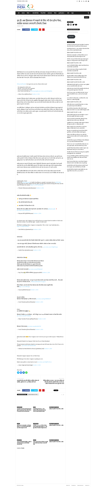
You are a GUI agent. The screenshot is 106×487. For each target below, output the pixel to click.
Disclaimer (74, 485)
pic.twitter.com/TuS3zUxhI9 (29, 345)
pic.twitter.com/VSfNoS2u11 (24, 210)
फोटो (68, 13)
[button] (88, 13)
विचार (55, 13)
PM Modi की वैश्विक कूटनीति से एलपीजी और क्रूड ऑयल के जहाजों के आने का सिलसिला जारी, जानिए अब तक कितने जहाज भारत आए (77, 157)
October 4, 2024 (36, 94)
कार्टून (72, 13)
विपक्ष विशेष (43, 13)
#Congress (43, 281)
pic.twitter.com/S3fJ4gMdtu (45, 91)
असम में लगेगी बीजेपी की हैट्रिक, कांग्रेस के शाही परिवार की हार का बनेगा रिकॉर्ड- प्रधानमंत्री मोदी (24, 443)
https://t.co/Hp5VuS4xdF (23, 226)
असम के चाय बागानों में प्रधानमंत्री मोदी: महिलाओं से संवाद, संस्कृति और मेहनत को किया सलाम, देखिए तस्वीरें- (77, 119)
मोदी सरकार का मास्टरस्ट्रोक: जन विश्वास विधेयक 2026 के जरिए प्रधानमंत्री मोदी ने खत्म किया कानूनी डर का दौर (24, 426)
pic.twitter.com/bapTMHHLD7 (43, 298)
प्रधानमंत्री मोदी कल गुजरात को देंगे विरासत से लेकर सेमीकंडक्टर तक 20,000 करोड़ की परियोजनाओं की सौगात (78, 140)
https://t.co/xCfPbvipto (24, 286)
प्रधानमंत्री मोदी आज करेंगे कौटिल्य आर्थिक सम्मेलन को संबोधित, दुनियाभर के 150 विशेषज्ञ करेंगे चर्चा (28, 381)
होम (19, 13)
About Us (68, 485)
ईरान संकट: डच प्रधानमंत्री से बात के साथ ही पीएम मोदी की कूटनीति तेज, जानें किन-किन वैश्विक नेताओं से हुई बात (77, 131)
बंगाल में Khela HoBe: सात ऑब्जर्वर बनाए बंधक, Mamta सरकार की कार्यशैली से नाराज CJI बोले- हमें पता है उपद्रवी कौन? (77, 94)
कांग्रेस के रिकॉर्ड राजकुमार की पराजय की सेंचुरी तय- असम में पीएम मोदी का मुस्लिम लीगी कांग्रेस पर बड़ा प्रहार (77, 115)
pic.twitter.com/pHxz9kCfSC (34, 326)
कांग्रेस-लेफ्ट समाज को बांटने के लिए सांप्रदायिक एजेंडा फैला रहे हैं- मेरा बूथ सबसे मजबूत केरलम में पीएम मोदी (78, 89)
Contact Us (87, 485)
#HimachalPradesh (21, 84)
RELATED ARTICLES (22, 394)
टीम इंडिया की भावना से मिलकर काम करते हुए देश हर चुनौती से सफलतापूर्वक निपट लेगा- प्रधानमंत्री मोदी (78, 152)
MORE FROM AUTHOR (32, 394)
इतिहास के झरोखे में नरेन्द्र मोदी (54, 407)
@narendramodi (26, 182)
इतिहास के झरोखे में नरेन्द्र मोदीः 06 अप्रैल (56, 441)
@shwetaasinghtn (34, 91)
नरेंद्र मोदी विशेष (35, 13)
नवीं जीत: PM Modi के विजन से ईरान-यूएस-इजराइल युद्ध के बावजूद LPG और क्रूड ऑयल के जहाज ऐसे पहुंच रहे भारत (40, 426)
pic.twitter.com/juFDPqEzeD (35, 269)
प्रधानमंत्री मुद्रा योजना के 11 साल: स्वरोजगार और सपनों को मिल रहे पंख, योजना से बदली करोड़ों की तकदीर (39, 410)
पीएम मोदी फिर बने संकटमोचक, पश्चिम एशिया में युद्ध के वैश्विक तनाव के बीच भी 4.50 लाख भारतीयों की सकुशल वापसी (78, 109)
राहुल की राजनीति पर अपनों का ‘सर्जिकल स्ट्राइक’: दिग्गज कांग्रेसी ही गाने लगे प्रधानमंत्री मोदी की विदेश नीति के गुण (77, 76)
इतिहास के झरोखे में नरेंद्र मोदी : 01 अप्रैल (74, 112)
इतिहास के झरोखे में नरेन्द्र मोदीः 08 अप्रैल (56, 408)
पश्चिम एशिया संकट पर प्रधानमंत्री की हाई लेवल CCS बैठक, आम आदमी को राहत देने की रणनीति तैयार (77, 105)
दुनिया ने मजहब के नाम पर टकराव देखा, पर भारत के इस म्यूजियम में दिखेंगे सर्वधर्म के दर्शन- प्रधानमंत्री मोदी (76, 127)
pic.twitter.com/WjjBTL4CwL (44, 362)
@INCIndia (58, 182)
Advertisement (80, 485)
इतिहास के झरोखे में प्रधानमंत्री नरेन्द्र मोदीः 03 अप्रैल (76, 82)
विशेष (28, 13)
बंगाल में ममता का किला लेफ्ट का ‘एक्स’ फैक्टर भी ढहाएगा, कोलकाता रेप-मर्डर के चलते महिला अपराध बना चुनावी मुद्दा (77, 162)
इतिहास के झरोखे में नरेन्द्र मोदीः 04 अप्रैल (74, 79)
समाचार (23, 13)
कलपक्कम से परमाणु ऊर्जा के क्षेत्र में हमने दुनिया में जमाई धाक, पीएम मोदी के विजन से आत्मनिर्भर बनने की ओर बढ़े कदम (24, 410)
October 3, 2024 (37, 365)
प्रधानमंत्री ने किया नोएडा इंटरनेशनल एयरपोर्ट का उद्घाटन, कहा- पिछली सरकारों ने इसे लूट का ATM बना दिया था (77, 148)
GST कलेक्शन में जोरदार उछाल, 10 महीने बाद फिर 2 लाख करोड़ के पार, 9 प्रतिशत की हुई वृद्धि (77, 98)
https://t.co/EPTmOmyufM (37, 185)
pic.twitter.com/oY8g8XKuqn (51, 247)
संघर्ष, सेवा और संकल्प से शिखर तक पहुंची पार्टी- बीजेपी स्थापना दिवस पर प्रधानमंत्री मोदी (40, 443)
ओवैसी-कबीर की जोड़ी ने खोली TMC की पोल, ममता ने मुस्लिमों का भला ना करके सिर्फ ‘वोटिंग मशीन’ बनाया (78, 85)
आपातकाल (50, 13)
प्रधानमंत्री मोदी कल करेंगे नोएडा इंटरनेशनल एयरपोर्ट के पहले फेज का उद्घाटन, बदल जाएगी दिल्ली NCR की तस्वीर (77, 166)
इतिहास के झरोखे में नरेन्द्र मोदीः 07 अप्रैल (56, 425)
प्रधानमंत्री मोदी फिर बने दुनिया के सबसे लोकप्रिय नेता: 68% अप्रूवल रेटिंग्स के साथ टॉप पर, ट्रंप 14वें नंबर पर (77, 170)
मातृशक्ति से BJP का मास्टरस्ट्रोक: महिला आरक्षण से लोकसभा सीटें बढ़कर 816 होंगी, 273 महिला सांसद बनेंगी (78, 123)
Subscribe (71, 36)
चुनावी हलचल (62, 13)
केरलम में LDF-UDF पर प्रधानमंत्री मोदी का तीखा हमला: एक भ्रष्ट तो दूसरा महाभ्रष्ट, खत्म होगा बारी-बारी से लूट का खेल (77, 144)
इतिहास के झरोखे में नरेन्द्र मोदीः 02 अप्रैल (74, 101)
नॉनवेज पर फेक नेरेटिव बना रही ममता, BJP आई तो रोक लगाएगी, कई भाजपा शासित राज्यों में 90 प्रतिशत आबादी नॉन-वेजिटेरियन (77, 136)
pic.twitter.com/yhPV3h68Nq (24, 315)
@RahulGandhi (51, 209)
